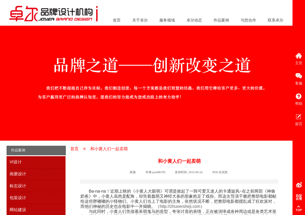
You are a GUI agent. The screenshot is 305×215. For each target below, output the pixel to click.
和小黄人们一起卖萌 (109, 148)
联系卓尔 (275, 20)
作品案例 (221, 20)
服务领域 (167, 20)
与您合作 (248, 20)
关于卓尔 (140, 20)
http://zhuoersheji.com (180, 206)
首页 (117, 20)
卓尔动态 (194, 20)
